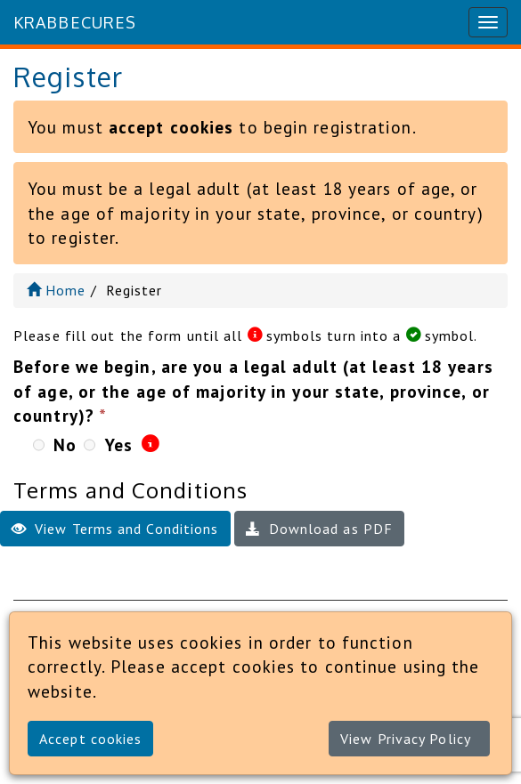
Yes (119, 444)
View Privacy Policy (405, 739)
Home (56, 290)
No (65, 444)
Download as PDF (320, 528)
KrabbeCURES (74, 22)
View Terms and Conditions (115, 528)
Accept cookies (90, 739)
